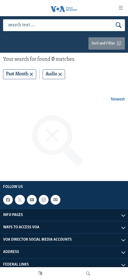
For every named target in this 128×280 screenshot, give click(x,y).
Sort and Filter (107, 43)
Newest (118, 99)
